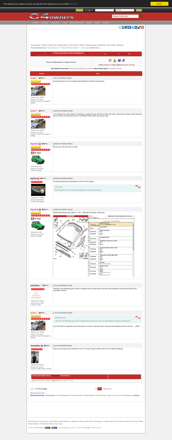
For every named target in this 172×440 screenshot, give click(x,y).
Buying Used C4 (63, 45)
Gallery (89, 23)
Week (76, 68)
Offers (82, 45)
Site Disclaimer (33, 421)
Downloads (102, 45)
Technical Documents (46, 424)
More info (73, 4)
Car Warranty (73, 421)
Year (85, 68)
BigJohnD (55, 380)
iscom (34, 380)
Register (107, 65)
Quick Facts (52, 45)
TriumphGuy (55, 376)
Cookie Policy (53, 421)
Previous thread (112, 54)
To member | (112, 68)
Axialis (88, 428)
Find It (97, 23)
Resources (55, 23)
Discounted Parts (76, 23)
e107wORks (39, 428)
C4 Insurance (35, 45)
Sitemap (81, 421)
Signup (79, 10)
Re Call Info (74, 45)
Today (71, 68)
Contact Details (63, 421)
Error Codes (111, 45)
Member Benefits (129, 65)
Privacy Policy (43, 421)
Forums (35, 23)
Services (44, 23)
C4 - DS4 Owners (37, 53)
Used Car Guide (124, 421)
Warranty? (120, 45)
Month (81, 68)
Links (65, 23)
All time (91, 68)
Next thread (123, 54)
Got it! (159, 4)
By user (119, 68)
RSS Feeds (89, 421)
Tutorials (44, 45)
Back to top (107, 389)
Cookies (106, 23)
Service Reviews (91, 45)
